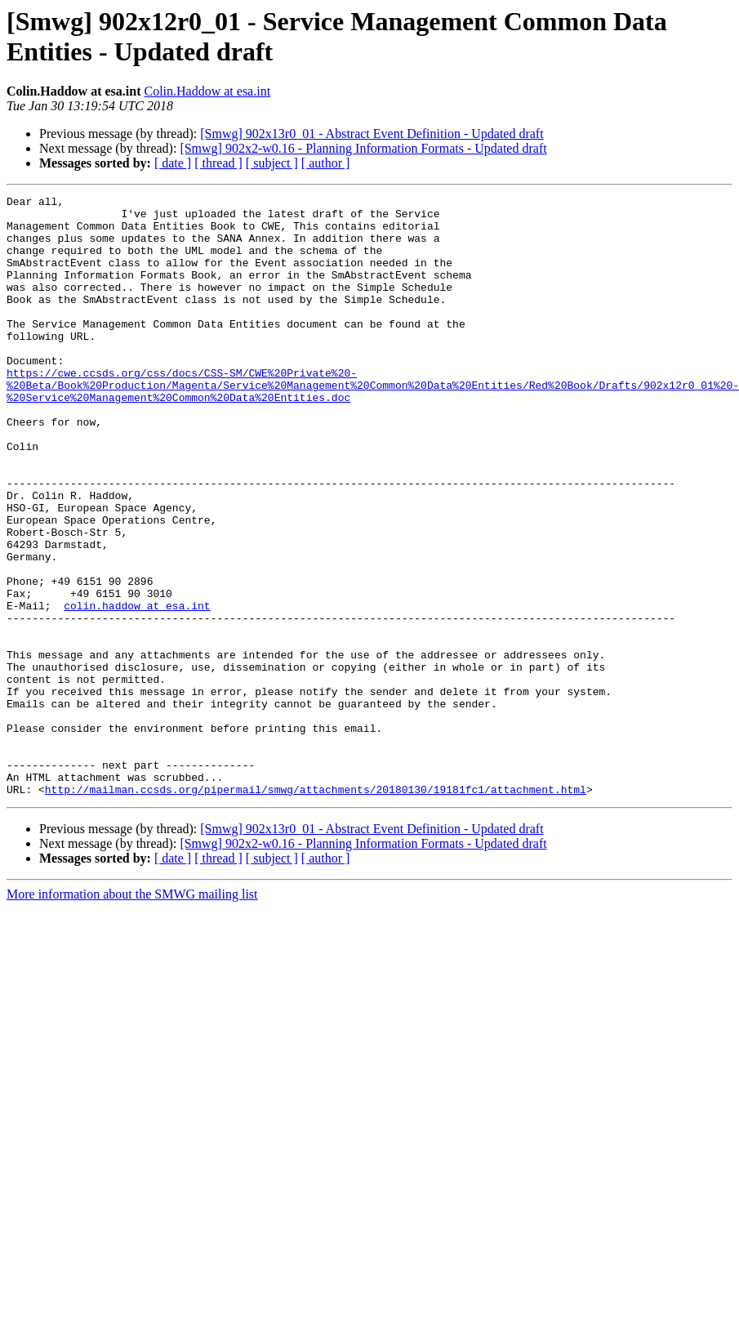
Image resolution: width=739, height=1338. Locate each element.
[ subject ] (272, 163)
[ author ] (325, 163)
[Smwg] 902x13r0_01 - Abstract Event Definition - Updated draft (371, 133)
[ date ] (172, 163)
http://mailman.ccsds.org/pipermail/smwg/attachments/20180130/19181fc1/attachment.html (315, 909)
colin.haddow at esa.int (137, 688)
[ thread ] (218, 163)
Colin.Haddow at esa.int (207, 91)
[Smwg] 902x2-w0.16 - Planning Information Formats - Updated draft (363, 148)
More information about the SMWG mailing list (132, 1014)
